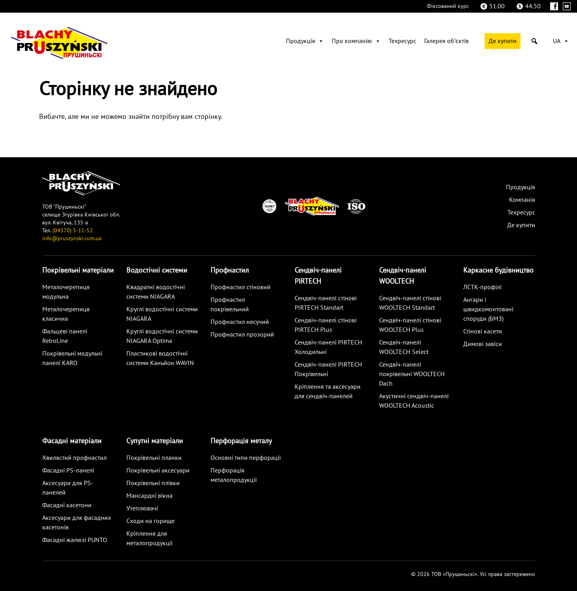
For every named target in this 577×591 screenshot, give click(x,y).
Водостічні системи (156, 270)
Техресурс (402, 41)
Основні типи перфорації (246, 457)
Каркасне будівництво (498, 270)
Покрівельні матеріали (78, 270)
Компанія (522, 199)
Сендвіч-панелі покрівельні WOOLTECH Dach (412, 374)
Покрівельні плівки (153, 483)
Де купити (503, 41)
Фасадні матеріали (71, 441)
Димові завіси (482, 344)
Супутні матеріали (154, 441)
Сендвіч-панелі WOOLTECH (402, 276)
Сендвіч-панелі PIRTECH (318, 276)
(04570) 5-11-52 (73, 230)
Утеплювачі (142, 508)
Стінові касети (482, 331)
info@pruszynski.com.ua (71, 238)
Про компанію (356, 41)
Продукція (305, 41)
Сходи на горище (150, 521)
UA (561, 41)
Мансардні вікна (149, 495)
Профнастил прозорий (242, 334)
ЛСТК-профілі (482, 287)
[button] (534, 41)
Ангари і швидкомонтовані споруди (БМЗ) (488, 309)
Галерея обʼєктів (446, 41)
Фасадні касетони (67, 505)
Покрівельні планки (154, 457)
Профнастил (230, 270)
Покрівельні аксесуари (158, 470)
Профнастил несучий (240, 322)
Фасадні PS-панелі (68, 470)
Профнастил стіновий (241, 287)
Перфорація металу (241, 441)
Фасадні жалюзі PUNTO (74, 540)
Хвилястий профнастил (74, 457)
